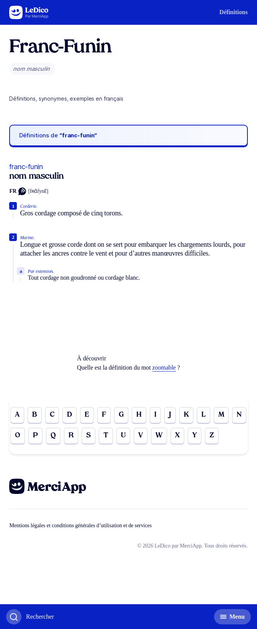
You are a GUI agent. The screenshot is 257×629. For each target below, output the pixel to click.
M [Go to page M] (221, 415)
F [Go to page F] (104, 415)
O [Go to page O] (17, 435)
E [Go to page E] (87, 415)
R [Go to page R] (71, 435)
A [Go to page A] (17, 415)
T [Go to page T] (105, 435)
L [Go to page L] (203, 415)
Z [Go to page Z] (212, 435)
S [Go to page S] (88, 435)
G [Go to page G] (121, 415)
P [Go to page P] (35, 435)
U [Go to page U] (123, 435)
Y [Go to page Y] (194, 435)
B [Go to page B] (34, 415)
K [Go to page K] (186, 415)
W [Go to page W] (159, 435)
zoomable (164, 367)
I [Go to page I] (155, 415)
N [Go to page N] (239, 415)
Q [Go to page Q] (53, 435)
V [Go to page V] (140, 435)
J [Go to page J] (170, 415)
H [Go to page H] (139, 415)
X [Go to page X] (177, 435)
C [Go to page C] (52, 415)
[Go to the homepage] (29, 12)
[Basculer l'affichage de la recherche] (30, 616)
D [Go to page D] (69, 415)
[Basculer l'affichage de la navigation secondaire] (232, 616)
